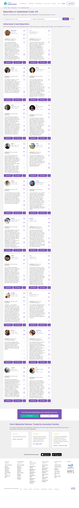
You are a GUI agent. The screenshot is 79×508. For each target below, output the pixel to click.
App (21, 489)
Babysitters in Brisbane (32, 473)
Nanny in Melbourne (19, 467)
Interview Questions (7, 470)
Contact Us (53, 3)
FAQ (59, 3)
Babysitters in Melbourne (32, 470)
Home (5, 7)
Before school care (58, 477)
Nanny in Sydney (20, 465)
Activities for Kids (7, 476)
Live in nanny (57, 471)
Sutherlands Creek (25, 7)
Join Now (71, 3)
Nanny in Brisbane (19, 470)
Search (9, 7)
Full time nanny (58, 465)
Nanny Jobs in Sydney (45, 466)
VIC (19, 7)
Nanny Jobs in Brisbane (45, 472)
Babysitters (14, 7)
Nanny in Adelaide (19, 478)
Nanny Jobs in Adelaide (45, 481)
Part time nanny (58, 466)
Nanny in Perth (20, 472)
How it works (47, 3)
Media (30, 489)
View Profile (8, 62)
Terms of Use (36, 489)
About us (50, 489)
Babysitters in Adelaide (32, 482)
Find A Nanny (31, 3)
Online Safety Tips (7, 473)
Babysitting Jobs (39, 3)
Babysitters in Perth (32, 476)
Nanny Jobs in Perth (45, 475)
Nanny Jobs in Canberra (45, 478)
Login (63, 3)
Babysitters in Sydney (32, 467)
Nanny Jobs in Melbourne (45, 469)
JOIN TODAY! (30, 416)
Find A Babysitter (22, 3)
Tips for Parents (8, 465)
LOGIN (49, 416)
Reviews (25, 489)
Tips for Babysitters (7, 467)
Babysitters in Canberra (32, 479)
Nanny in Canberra (19, 475)
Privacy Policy (44, 489)
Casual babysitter (57, 469)
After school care (57, 474)
